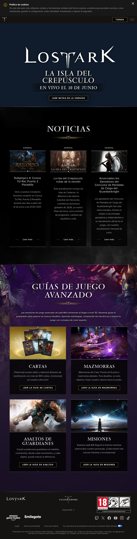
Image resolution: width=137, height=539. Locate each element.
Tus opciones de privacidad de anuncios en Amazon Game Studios (92, 526)
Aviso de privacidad (32, 526)
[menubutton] (132, 19)
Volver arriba (68, 499)
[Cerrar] (133, 3)
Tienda (120, 20)
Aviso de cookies (51, 526)
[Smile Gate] (32, 518)
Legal (17, 526)
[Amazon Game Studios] (13, 518)
